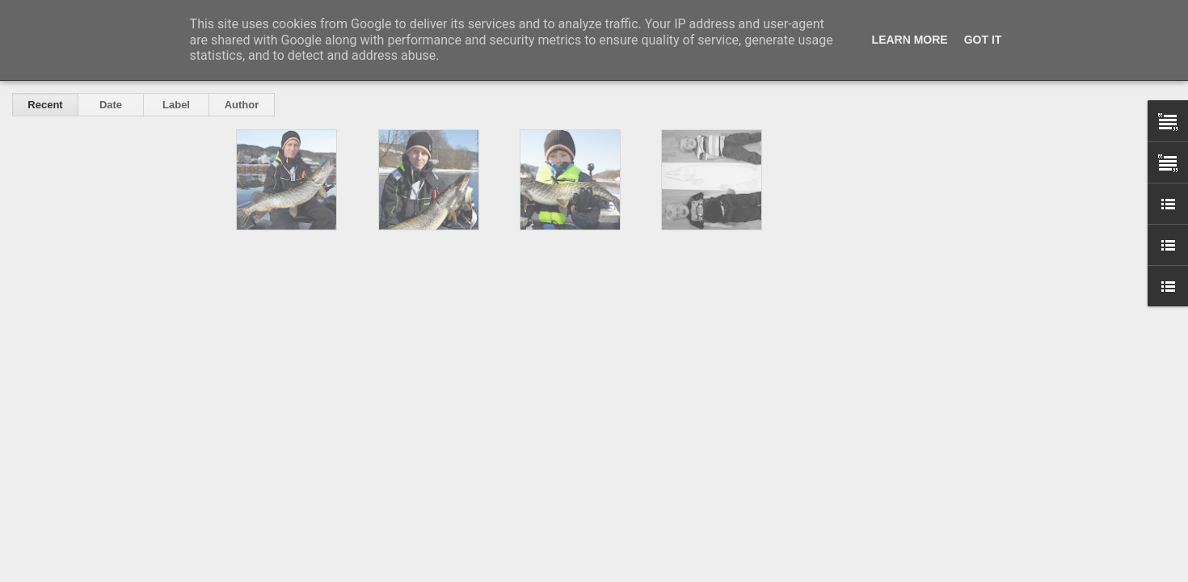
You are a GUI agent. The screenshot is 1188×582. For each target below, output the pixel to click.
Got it (983, 39)
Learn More (910, 39)
